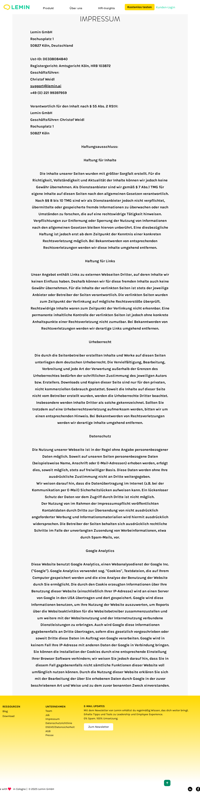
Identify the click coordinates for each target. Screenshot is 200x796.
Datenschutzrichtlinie (58, 723)
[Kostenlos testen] (140, 7)
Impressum (52, 719)
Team (48, 710)
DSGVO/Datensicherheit (60, 727)
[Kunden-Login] (165, 7)
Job (47, 715)
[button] (48, 8)
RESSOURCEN (11, 706)
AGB (49, 731)
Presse (49, 735)
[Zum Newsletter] (98, 726)
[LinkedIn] (190, 789)
